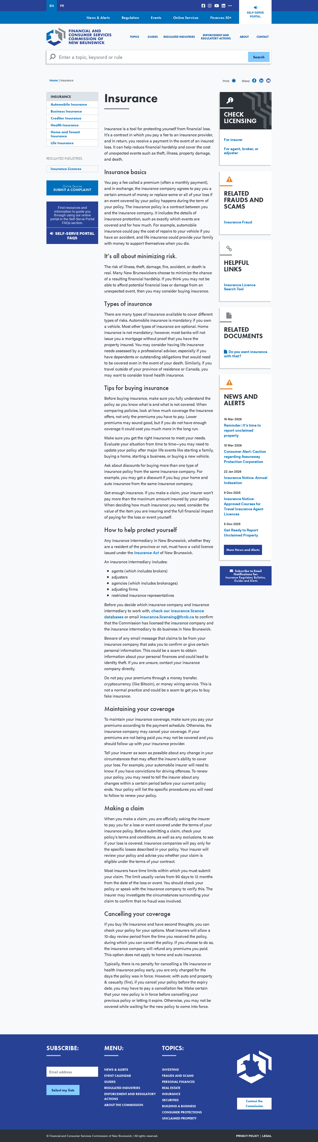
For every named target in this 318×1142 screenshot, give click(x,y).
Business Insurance (66, 111)
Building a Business (179, 1106)
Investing (170, 1069)
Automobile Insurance (69, 104)
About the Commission (123, 1105)
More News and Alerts (243, 550)
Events (156, 17)
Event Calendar (117, 1076)
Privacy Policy (247, 1136)
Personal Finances (178, 1082)
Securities (170, 1100)
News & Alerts (98, 17)
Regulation (130, 17)
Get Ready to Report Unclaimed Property (241, 532)
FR (62, 5)
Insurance (61, 96)
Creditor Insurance (66, 118)
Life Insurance (62, 143)
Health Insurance (65, 125)
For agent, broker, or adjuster (241, 150)
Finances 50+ (220, 17)
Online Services (186, 17)
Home (53, 80)
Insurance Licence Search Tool (240, 286)
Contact (263, 37)
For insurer (233, 139)
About (244, 37)
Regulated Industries (179, 37)
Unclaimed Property (179, 1118)
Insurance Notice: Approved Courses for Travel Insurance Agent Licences (243, 506)
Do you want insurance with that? (245, 353)
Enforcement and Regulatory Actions (216, 36)
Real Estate (171, 1088)
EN (51, 5)
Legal (267, 1136)
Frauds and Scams (178, 1076)
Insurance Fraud (238, 221)
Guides (153, 37)
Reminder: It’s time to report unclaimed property (242, 430)
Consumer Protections (182, 1112)
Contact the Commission (254, 1103)
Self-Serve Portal (255, 14)
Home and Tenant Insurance (65, 134)
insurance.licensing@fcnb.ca (167, 617)
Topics (134, 37)
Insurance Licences (66, 168)
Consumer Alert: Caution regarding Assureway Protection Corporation (245, 456)
